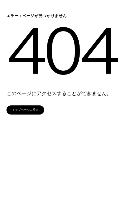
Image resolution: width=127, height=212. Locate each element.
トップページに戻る (25, 110)
